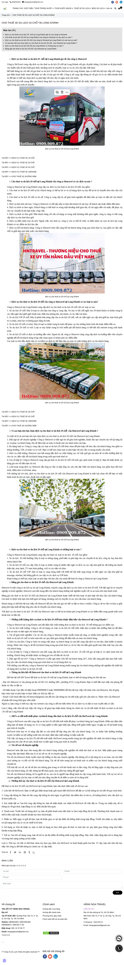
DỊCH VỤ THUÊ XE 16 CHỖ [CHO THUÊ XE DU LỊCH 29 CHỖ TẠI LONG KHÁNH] (23, 158)
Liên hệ (109, 8)
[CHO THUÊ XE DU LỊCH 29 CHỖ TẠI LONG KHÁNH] (120, 8)
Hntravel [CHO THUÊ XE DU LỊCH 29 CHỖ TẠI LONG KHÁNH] (5, 587)
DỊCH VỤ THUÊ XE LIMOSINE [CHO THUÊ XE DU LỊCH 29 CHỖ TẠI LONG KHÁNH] (24, 172)
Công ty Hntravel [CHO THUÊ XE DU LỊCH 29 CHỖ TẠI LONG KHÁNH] (14, 187)
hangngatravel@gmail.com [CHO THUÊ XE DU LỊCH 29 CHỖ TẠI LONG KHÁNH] (32, 2)
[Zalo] (35, 852)
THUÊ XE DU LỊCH (82, 8)
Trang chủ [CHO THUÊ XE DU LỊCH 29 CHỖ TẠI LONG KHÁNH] (6, 15)
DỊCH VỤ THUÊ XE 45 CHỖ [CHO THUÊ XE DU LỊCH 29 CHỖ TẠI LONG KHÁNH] (23, 167)
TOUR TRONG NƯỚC (44, 8)
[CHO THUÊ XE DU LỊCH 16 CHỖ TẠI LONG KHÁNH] (5, 8)
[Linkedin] (20, 852)
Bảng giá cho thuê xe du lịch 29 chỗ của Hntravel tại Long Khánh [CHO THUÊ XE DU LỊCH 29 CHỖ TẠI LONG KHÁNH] (30, 49)
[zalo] (121, 2)
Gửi (117, 893)
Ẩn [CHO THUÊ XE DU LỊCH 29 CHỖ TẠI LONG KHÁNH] (14, 30)
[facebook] (113, 2)
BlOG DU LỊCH (98, 8)
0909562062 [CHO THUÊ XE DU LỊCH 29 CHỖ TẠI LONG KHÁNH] (15, 2)
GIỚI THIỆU (28, 8)
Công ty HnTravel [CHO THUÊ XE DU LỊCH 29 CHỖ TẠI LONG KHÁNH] (15, 64)
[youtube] (117, 2)
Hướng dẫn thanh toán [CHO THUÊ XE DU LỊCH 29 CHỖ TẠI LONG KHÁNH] (52, 912)
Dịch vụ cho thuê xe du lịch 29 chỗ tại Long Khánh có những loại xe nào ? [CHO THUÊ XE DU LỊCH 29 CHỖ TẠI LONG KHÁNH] (34, 46)
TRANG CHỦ (18, 8)
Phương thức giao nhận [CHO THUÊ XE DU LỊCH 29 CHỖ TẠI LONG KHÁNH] (52, 916)
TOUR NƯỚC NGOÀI (64, 8)
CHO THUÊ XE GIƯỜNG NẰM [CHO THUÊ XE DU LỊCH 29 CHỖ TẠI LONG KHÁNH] (24, 176)
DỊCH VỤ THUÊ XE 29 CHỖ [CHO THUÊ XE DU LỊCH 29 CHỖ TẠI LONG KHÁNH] (23, 163)
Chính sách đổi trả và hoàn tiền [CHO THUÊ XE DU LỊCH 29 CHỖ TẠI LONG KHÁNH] (55, 919)
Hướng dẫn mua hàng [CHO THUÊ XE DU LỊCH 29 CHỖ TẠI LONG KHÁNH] (51, 909)
